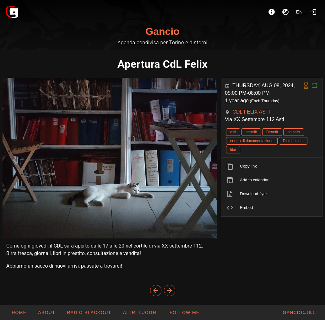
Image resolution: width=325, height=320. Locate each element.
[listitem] (272, 166)
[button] (140, 312)
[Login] (313, 12)
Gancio (162, 31)
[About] (272, 12)
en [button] (299, 11)
